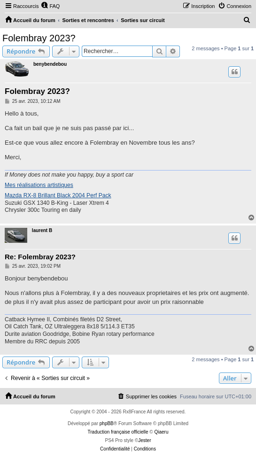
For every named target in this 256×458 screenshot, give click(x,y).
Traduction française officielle (118, 432)
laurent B (42, 230)
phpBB (107, 423)
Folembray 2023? (39, 38)
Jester (144, 440)
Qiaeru (161, 432)
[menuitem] (50, 6)
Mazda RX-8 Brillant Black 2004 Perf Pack (58, 195)
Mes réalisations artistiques (39, 185)
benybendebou (50, 64)
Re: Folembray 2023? (40, 257)
